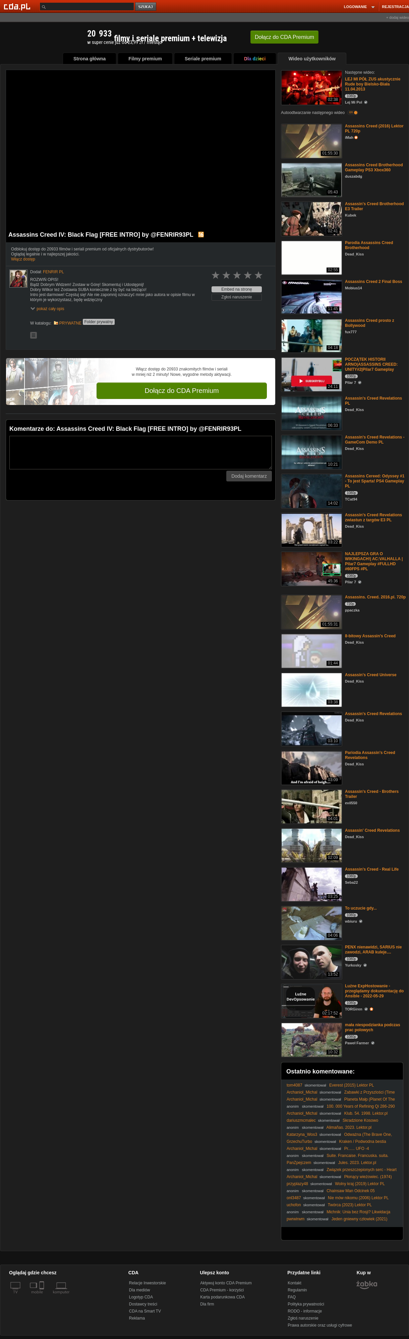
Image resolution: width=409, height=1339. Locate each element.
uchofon (294, 1205)
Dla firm (207, 1304)
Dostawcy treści (143, 1304)
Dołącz (284, 37)
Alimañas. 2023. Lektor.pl (349, 1127)
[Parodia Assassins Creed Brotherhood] (311, 257)
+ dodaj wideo (397, 17)
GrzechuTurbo (299, 1141)
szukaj (146, 6)
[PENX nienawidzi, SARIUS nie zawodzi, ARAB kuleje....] (311, 962)
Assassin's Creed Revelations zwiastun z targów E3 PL (373, 517)
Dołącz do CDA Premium (181, 390)
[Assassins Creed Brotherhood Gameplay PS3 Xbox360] (311, 179)
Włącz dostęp (23, 259)
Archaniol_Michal (302, 1092)
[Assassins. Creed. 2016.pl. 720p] (311, 612)
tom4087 (294, 1085)
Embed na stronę (236, 289)
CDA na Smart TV (145, 1311)
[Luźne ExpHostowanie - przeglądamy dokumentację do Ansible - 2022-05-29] (311, 1000)
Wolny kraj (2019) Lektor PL (360, 1183)
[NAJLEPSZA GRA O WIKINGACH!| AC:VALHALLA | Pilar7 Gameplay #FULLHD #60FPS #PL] (311, 568)
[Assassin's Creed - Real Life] (311, 884)
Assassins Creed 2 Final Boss (373, 281)
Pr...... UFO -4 (356, 1148)
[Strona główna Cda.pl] (18, 6)
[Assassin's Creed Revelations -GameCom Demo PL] (311, 452)
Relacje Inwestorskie (147, 1283)
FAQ (292, 1297)
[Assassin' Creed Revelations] (311, 845)
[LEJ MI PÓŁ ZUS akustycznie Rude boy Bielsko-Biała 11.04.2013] (311, 87)
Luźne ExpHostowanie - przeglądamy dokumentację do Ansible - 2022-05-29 (374, 991)
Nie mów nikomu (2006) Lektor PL (358, 1198)
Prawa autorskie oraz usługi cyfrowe (320, 1325)
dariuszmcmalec (301, 1120)
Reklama (137, 1318)
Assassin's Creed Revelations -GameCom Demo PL (375, 440)
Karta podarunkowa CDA (222, 1297)
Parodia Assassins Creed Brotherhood (369, 245)
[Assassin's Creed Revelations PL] (311, 413)
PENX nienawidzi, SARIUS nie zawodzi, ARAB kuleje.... (373, 949)
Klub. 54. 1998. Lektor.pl (366, 1113)
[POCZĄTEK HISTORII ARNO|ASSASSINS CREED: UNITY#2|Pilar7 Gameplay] (311, 374)
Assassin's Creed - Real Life (372, 869)
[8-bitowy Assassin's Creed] (311, 650)
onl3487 (294, 1198)
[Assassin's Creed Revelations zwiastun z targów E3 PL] (311, 529)
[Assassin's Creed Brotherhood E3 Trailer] (311, 218)
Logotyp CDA (141, 1297)
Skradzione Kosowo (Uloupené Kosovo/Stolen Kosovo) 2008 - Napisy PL (333, 1123)
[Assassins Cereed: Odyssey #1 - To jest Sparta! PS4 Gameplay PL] (311, 491)
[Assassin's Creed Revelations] (311, 728)
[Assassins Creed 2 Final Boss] (311, 296)
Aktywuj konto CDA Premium (225, 1283)
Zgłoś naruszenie (236, 297)
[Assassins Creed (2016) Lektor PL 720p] (311, 141)
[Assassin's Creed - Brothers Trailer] (311, 806)
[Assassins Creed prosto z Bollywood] (311, 335)
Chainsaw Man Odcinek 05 (350, 1190)
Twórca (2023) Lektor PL (350, 1205)
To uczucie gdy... (361, 908)
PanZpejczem (299, 1162)
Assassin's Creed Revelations (373, 713)
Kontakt (294, 1283)
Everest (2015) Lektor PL (351, 1085)
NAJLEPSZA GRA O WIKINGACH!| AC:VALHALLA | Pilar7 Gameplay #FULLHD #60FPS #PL (374, 561)
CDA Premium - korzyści (222, 1290)
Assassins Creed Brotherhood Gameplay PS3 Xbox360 (374, 167)
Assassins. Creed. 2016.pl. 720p (375, 597)
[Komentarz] (140, 452)
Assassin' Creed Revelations (372, 830)
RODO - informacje (305, 1311)
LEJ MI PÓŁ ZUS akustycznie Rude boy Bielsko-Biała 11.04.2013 (372, 84)
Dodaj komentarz (249, 476)
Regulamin (297, 1290)
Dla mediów (139, 1290)
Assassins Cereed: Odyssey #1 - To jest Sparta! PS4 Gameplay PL (374, 481)
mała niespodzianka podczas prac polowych (372, 1027)
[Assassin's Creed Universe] (311, 689)
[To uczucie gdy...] (311, 923)
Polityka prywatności (306, 1304)
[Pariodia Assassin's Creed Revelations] (311, 767)
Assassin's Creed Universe (371, 675)
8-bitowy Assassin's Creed (370, 636)
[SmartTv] (42, 1296)
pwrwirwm (295, 1219)
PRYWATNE (70, 323)
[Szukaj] (87, 6)
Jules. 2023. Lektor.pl (357, 1162)
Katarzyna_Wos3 (302, 1134)
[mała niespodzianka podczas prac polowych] (311, 1039)
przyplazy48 (297, 1183)
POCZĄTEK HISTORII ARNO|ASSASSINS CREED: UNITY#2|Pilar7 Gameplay (371, 364)
